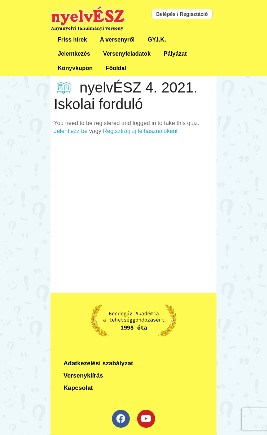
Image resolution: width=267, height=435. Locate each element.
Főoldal (116, 68)
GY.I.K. (157, 39)
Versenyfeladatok (127, 54)
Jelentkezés (74, 54)
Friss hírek (72, 39)
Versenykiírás (83, 375)
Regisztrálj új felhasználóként (140, 131)
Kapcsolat (78, 387)
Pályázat (175, 54)
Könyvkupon (75, 68)
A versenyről (117, 39)
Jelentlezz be (70, 131)
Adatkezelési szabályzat (98, 363)
